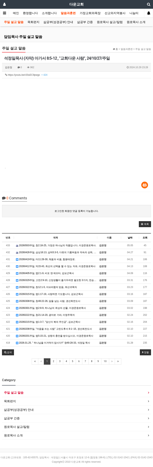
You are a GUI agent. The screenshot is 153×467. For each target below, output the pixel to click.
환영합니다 (30, 13)
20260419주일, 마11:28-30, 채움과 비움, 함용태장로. (46, 259)
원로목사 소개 (136, 22)
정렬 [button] (145, 352)
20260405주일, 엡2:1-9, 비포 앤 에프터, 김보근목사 (45, 273)
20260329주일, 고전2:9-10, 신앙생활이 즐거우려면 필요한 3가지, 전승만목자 (56, 280)
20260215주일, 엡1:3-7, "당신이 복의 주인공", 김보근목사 (48, 322)
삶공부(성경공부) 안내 (58, 22)
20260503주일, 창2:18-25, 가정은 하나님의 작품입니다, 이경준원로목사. (56, 245)
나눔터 (133, 13)
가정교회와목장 (90, 13)
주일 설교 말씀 (14, 22)
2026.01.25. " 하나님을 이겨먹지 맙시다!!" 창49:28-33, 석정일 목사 (53, 342)
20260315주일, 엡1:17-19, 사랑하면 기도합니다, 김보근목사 (49, 294)
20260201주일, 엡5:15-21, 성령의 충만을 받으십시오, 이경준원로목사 (54, 335)
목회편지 (33, 22)
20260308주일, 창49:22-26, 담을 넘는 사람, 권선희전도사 (48, 301)
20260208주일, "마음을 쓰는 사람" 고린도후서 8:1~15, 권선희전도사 (54, 328)
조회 (145, 237)
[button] (145, 224)
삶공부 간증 (85, 22)
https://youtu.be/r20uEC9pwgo (26, 75)
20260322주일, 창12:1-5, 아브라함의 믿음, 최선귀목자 (46, 287)
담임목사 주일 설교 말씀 (23, 37)
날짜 (130, 237)
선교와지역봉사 (115, 13)
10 (105, 361)
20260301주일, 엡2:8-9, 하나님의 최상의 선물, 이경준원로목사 (51, 308)
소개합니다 (49, 13)
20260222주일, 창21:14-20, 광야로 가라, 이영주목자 (45, 315)
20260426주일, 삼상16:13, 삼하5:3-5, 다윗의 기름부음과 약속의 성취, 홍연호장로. (56, 252)
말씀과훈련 (68, 13)
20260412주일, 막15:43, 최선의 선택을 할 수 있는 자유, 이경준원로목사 (55, 266)
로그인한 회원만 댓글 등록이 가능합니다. (77, 211)
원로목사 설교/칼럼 (110, 22)
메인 (16, 13)
